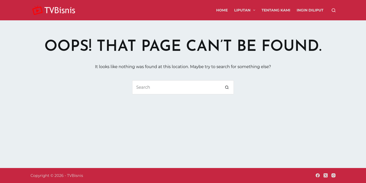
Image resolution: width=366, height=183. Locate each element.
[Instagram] (333, 175)
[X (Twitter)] (326, 175)
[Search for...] (176, 87)
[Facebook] (318, 175)
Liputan (245, 10)
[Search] (334, 10)
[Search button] (227, 87)
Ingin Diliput (310, 10)
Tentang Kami (276, 10)
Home (222, 10)
